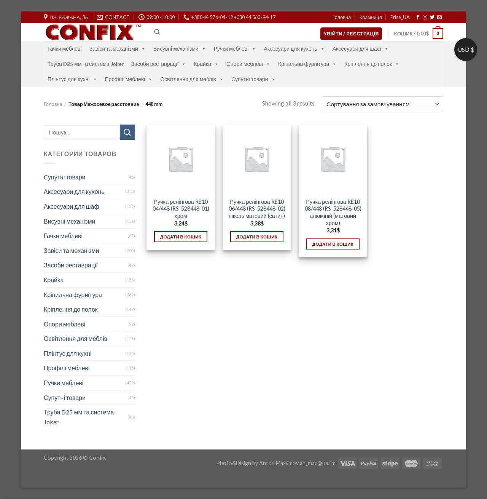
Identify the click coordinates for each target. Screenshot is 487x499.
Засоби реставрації (158, 64)
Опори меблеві (248, 64)
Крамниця (371, 17)
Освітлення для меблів (192, 79)
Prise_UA (400, 17)
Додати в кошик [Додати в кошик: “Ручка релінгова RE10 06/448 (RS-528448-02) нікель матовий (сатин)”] (256, 236)
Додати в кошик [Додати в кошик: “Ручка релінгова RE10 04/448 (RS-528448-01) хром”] (180, 236)
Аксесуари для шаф (361, 48)
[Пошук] (157, 32)
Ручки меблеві (235, 48)
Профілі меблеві (129, 79)
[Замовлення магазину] (382, 103)
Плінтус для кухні (72, 79)
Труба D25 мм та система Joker (86, 64)
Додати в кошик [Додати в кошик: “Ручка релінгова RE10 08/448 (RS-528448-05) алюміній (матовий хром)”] (332, 244)
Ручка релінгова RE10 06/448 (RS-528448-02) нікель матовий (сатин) (257, 208)
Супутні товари (65, 397)
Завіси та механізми (117, 48)
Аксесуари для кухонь (294, 48)
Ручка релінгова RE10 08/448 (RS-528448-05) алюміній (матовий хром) (333, 212)
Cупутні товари (253, 79)
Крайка (206, 64)
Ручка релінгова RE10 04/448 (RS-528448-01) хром (181, 208)
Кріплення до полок (371, 64)
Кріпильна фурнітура (307, 64)
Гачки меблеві (65, 48)
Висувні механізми (179, 48)
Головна (342, 17)
